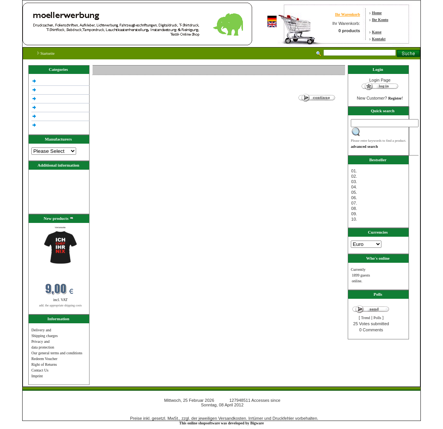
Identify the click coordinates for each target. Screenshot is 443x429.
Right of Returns (44, 364)
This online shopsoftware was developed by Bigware (221, 423)
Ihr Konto (380, 20)
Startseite (46, 53)
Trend (365, 318)
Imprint (37, 376)
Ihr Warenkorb (347, 14)
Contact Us (40, 370)
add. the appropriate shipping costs (60, 305)
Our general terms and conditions (56, 353)
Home (377, 13)
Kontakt (379, 39)
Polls (377, 318)
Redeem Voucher (44, 359)
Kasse (376, 32)
